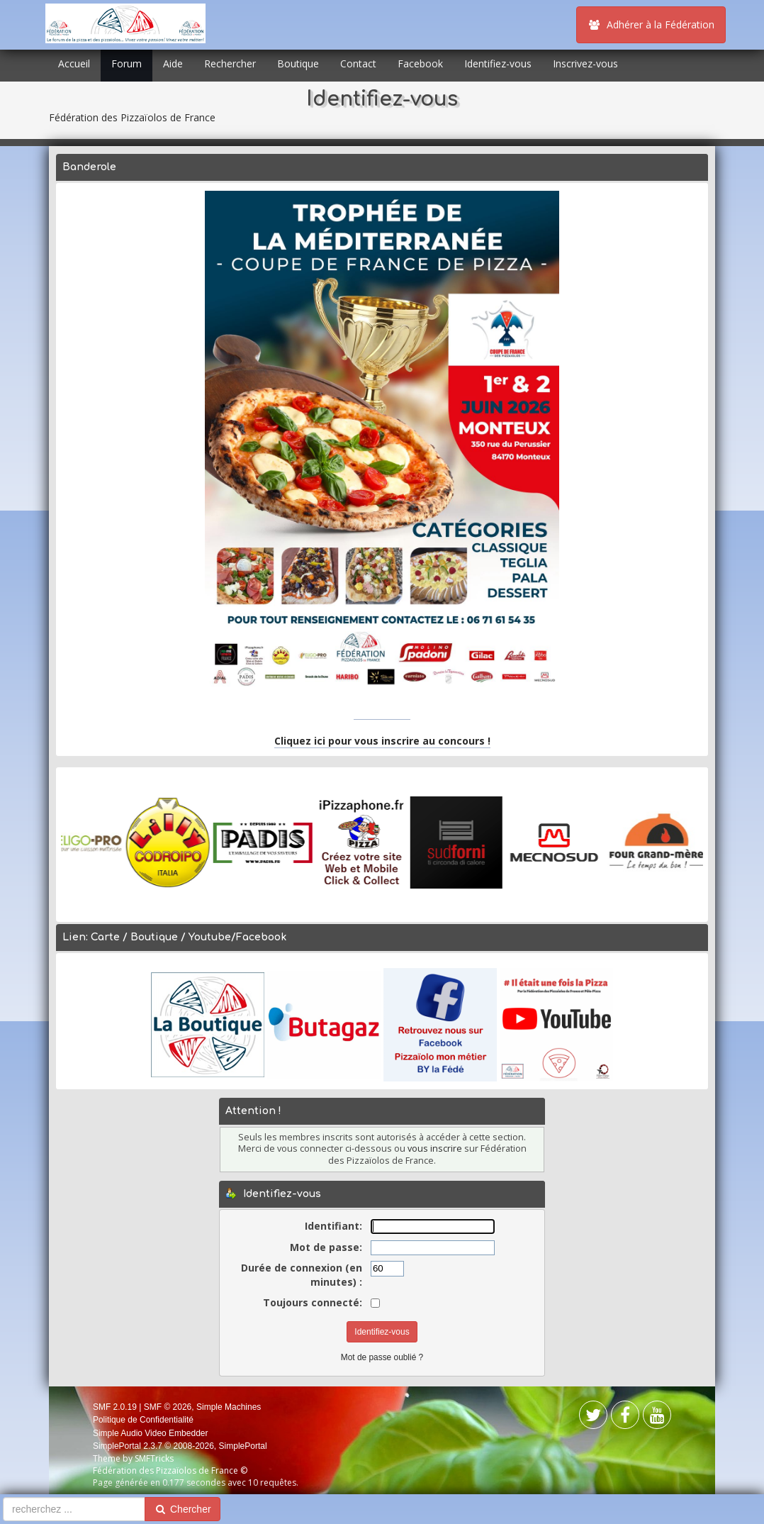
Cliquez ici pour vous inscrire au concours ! (382, 740)
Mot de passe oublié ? (382, 1357)
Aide (173, 63)
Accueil (74, 63)
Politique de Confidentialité (143, 1420)
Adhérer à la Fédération (651, 24)
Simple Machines (228, 1407)
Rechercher (230, 63)
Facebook (420, 63)
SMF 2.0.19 (115, 1407)
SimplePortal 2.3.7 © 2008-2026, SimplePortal (180, 1446)
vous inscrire (435, 1148)
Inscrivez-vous (585, 63)
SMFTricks (154, 1458)
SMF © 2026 (168, 1407)
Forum (126, 63)
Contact (358, 63)
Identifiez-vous (498, 63)
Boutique (298, 63)
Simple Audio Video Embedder (150, 1433)
